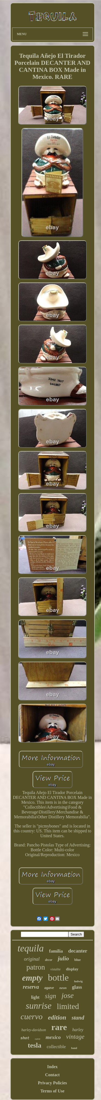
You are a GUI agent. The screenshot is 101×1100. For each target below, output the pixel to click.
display (72, 969)
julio (63, 958)
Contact (52, 1074)
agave (49, 987)
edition (57, 1017)
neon (63, 988)
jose (67, 995)
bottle (58, 978)
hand (74, 1048)
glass (77, 987)
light (35, 997)
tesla (34, 1045)
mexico (53, 1037)
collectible (56, 1046)
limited (68, 1006)
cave (37, 1038)
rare (59, 1027)
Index (52, 1066)
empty (32, 978)
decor (48, 960)
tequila (31, 948)
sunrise (38, 1006)
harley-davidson (34, 1030)
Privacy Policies (52, 1083)
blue (77, 960)
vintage (75, 1036)
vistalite (55, 969)
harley (77, 1029)
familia (56, 951)
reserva (31, 987)
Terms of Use (52, 1091)
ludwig (78, 981)
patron (35, 967)
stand (78, 1017)
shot (25, 1038)
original (32, 959)
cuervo (31, 1016)
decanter (77, 951)
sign (50, 996)
